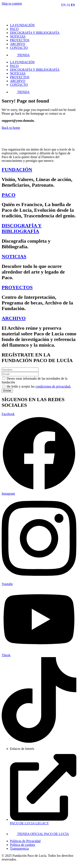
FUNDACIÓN (17, 169)
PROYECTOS (17, 287)
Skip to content (12, 3)
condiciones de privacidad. (53, 386)
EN (63, 5)
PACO (8, 195)
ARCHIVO (14, 318)
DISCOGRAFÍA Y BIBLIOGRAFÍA (22, 228)
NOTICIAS (14, 256)
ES (73, 5)
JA (68, 5)
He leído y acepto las (39, 386)
